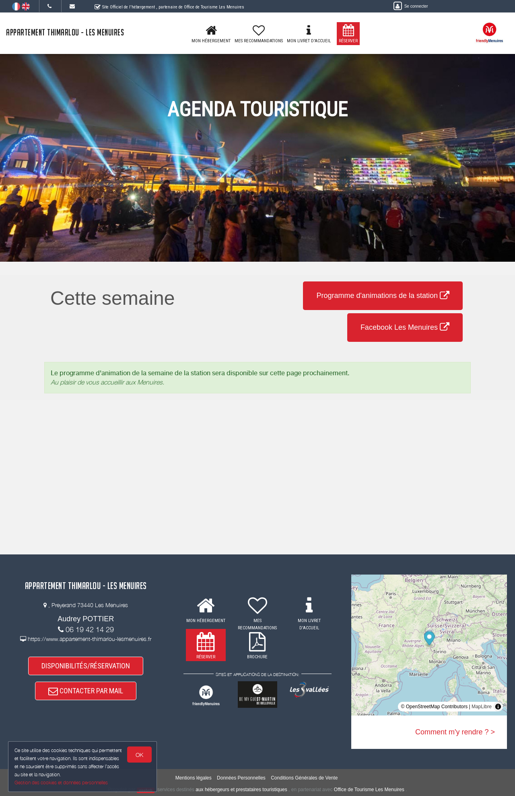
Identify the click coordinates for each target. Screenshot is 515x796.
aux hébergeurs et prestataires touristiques (241, 789)
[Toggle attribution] (498, 706)
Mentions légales (193, 778)
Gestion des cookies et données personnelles (61, 782)
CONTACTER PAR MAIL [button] (85, 690)
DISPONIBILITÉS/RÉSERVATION (85, 666)
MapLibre (482, 706)
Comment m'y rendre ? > (455, 732)
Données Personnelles (241, 778)
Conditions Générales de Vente (304, 778)
